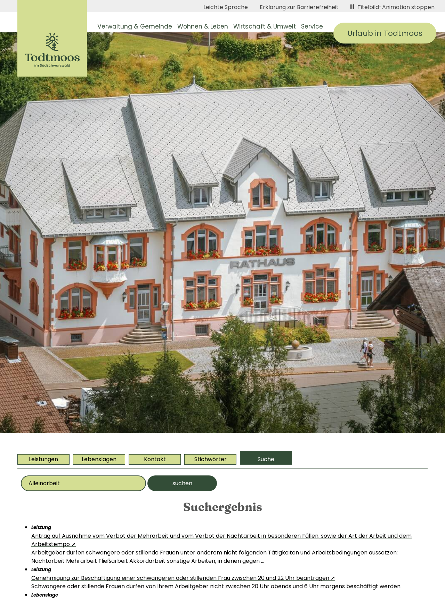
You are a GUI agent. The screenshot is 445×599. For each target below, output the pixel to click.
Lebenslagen (99, 459)
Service (312, 26)
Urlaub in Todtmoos (384, 33)
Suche (266, 459)
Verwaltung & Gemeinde (134, 26)
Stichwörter (210, 459)
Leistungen (43, 459)
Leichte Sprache (225, 7)
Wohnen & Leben (202, 26)
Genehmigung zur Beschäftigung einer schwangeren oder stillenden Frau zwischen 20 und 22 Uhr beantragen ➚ (183, 578)
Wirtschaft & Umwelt (264, 26)
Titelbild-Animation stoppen (392, 7)
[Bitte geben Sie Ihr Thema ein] (83, 483)
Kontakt (155, 459)
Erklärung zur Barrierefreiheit (299, 7)
